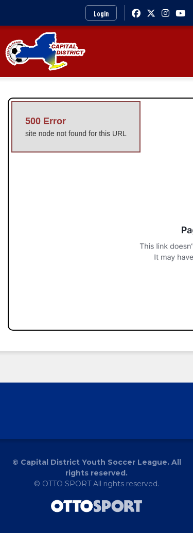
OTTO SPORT (66, 483)
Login (101, 13)
